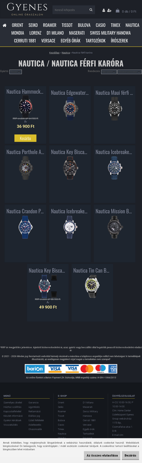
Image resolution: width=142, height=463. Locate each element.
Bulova (84, 25)
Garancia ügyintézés (34, 404)
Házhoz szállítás (12, 407)
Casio (100, 25)
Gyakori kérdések (12, 420)
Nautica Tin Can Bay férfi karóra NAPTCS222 (92, 271)
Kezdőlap (54, 52)
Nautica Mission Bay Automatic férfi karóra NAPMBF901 (114, 211)
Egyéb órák (70, 40)
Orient (17, 25)
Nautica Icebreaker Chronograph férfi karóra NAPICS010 (70, 211)
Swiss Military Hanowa (110, 33)
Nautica (132, 25)
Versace (48, 40)
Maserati (77, 33)
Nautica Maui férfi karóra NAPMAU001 (114, 93)
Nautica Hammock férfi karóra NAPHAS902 (25, 92)
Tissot (67, 25)
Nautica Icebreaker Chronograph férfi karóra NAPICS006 (114, 152)
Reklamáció (34, 411)
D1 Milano (55, 33)
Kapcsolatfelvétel (12, 411)
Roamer (49, 25)
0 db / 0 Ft (129, 11)
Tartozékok (96, 40)
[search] (91, 9)
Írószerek (119, 40)
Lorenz (35, 33)
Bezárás (128, 455)
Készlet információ (13, 415)
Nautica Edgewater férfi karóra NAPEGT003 (70, 93)
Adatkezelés (34, 424)
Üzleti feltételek (36, 420)
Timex (115, 25)
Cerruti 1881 (25, 40)
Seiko (33, 25)
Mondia (17, 33)
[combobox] (109, 72)
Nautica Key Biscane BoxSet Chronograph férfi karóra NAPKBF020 (48, 271)
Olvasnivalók (35, 429)
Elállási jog (34, 415)
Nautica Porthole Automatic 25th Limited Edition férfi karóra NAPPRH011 (25, 152)
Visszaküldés (11, 424)
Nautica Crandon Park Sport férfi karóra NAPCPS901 (25, 211)
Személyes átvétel (13, 402)
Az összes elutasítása (96, 455)
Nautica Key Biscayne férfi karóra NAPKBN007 (70, 152)
